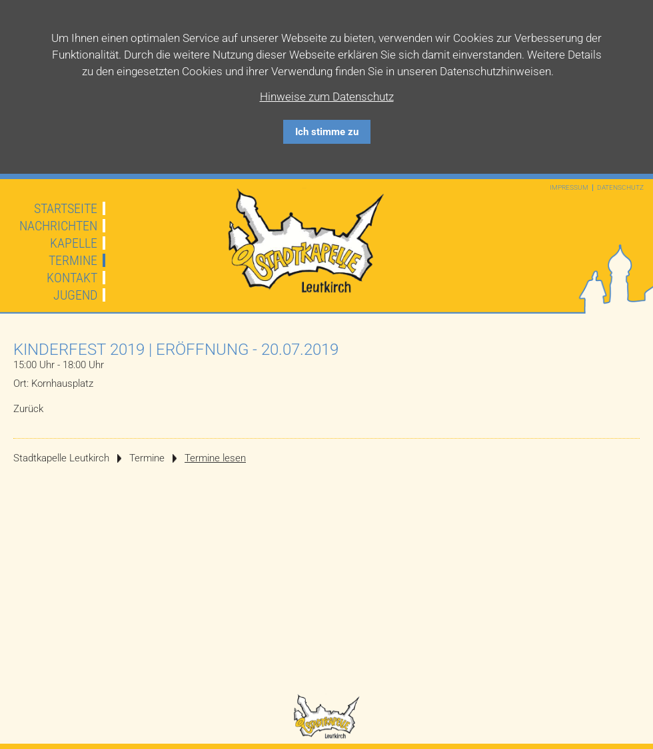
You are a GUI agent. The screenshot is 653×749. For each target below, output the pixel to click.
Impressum (569, 187)
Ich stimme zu (326, 132)
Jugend (75, 295)
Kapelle (73, 243)
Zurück (28, 409)
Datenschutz (620, 187)
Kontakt (72, 277)
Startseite (65, 208)
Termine (73, 260)
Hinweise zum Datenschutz (327, 96)
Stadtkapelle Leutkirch (61, 458)
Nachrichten (58, 225)
